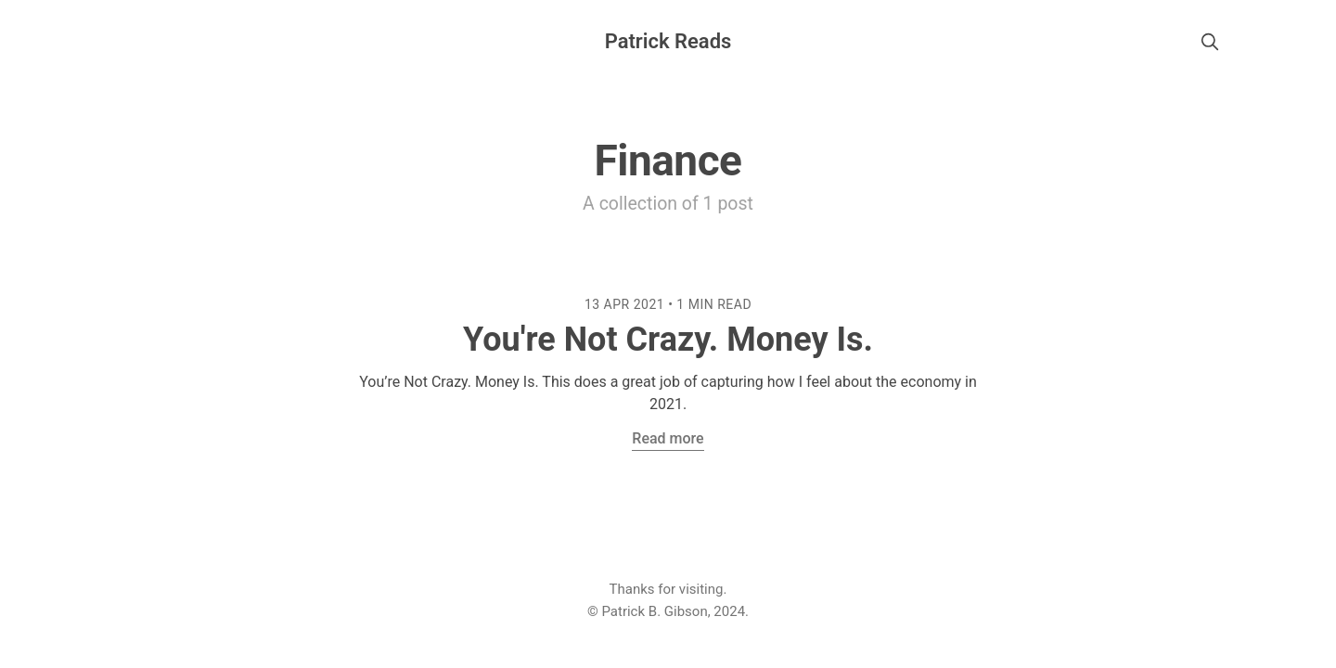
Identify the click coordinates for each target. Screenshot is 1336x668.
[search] (1210, 42)
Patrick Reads (668, 41)
